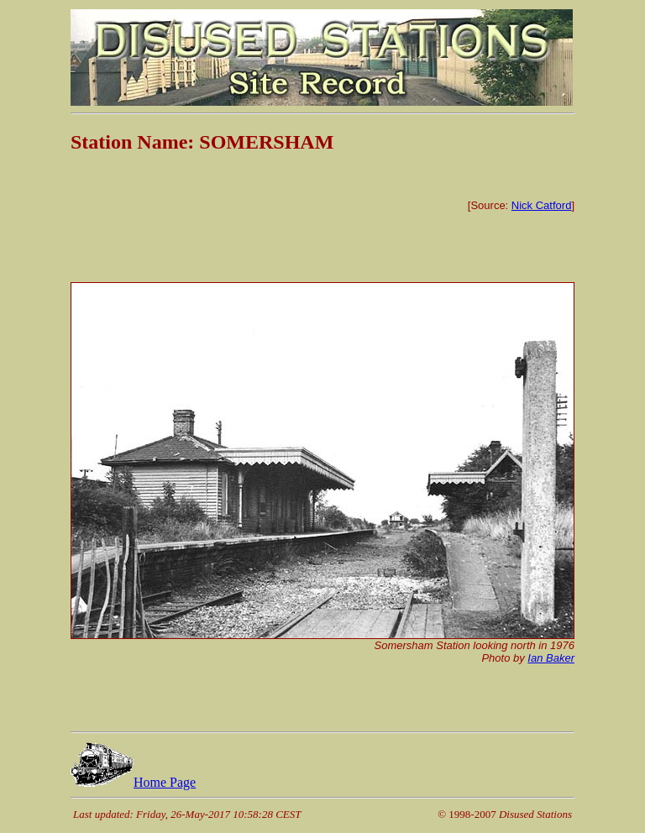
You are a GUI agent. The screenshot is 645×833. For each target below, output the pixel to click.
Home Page (133, 782)
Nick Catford (541, 205)
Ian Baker (550, 658)
